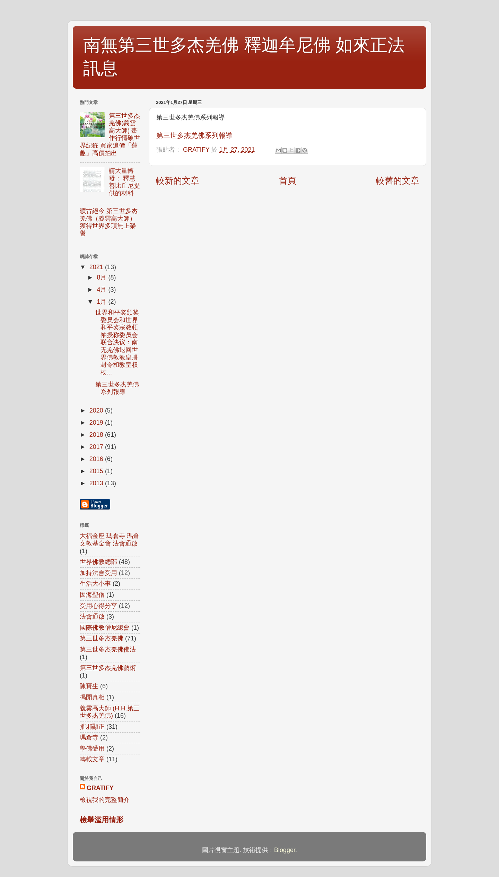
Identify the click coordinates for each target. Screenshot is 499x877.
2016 (97, 458)
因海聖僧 (92, 594)
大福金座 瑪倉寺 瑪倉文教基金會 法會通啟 (109, 539)
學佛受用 (92, 748)
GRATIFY (100, 788)
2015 (97, 471)
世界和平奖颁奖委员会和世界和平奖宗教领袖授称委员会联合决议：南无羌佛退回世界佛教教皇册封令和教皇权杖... (117, 342)
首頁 (287, 180)
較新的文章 (177, 180)
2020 (97, 410)
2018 (97, 434)
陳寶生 (89, 686)
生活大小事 (95, 583)
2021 (97, 267)
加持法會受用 (98, 572)
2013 (97, 483)
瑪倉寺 (89, 737)
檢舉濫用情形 (101, 820)
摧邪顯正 (92, 726)
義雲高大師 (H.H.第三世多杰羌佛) (110, 712)
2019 (97, 422)
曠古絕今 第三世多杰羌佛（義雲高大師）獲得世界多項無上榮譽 (109, 222)
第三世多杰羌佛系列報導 (194, 135)
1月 (102, 301)
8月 (102, 277)
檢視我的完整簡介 (105, 799)
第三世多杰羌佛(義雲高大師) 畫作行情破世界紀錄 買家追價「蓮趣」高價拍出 (110, 134)
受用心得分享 (98, 605)
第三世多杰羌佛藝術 (108, 667)
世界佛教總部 (98, 561)
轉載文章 (92, 759)
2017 (97, 446)
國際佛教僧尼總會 (105, 627)
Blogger (284, 850)
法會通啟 (92, 616)
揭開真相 (92, 697)
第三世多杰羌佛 (101, 638)
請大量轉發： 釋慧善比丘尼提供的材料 (124, 182)
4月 (102, 289)
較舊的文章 (397, 180)
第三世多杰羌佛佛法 (108, 649)
